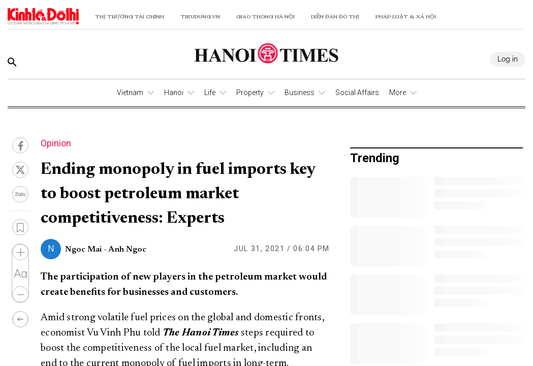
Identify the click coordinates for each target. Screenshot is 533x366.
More (397, 92)
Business (300, 92)
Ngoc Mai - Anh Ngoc (105, 250)
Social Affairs (357, 92)
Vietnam (130, 92)
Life (209, 92)
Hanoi (173, 92)
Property (250, 92)
